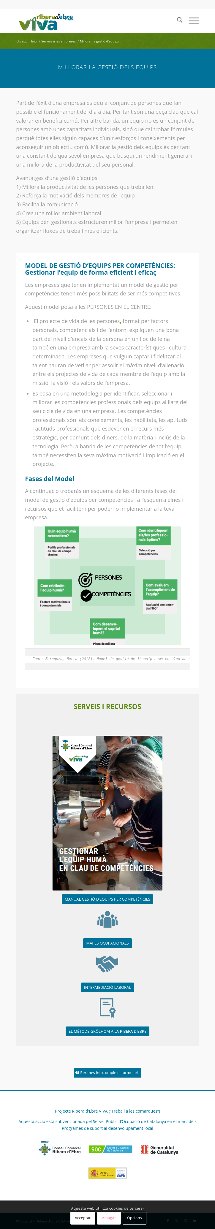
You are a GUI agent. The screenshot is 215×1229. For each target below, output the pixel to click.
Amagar (109, 1217)
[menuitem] (177, 21)
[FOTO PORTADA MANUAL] (107, 813)
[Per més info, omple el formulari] (107, 1073)
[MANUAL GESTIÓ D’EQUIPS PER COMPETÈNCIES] (107, 899)
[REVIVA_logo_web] (89, 21)
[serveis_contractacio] (107, 964)
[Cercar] (177, 21)
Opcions (134, 1217)
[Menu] (191, 21)
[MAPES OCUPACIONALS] (107, 943)
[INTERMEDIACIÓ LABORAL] (107, 987)
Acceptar (83, 1217)
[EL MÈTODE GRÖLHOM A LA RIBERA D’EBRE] (107, 1031)
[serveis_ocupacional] (107, 919)
